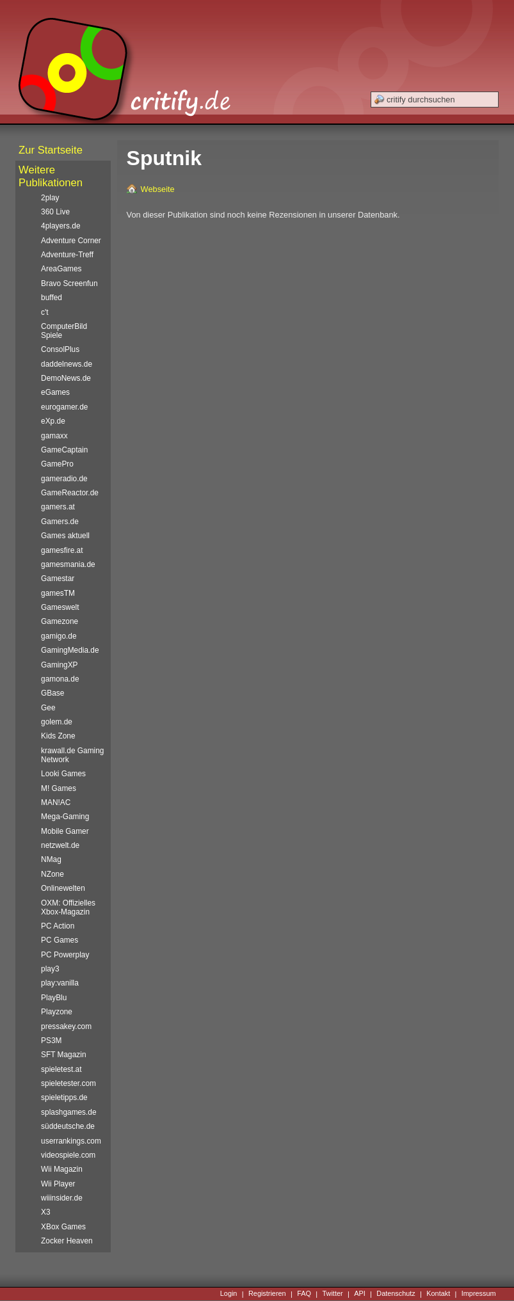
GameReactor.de (70, 492)
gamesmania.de (68, 564)
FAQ (304, 1294)
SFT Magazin (63, 1054)
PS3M (51, 1040)
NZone (52, 874)
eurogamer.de (64, 407)
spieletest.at (61, 1069)
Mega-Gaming (65, 816)
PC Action (57, 926)
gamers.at (58, 506)
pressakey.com (66, 1026)
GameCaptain (64, 449)
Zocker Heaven (67, 1240)
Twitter (333, 1294)
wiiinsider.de (62, 1197)
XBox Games (63, 1226)
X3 (46, 1212)
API (359, 1294)
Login (228, 1294)
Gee (48, 707)
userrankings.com (71, 1141)
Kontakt (438, 1294)
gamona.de (60, 678)
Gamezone (59, 621)
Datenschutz (395, 1294)
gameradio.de (64, 478)
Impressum (479, 1294)
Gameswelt (60, 607)
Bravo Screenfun (69, 283)
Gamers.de (60, 521)
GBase (52, 693)
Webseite (158, 189)
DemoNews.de (66, 378)
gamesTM (58, 593)
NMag (51, 859)
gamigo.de (58, 636)
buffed (51, 297)
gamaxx (54, 435)
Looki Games (63, 773)
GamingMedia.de (70, 650)
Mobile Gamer (65, 831)
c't (45, 312)
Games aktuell (65, 535)
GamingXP (59, 664)
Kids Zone (58, 735)
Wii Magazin (62, 1169)
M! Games (58, 788)
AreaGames (61, 268)
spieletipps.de (64, 1097)
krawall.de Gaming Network (72, 755)
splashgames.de (68, 1112)
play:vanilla (60, 982)
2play (50, 197)
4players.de (60, 225)
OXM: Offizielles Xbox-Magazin (68, 907)
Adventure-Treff (67, 254)
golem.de (56, 721)
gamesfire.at (62, 550)
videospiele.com (68, 1155)
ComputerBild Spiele (64, 331)
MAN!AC (55, 802)
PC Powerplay (65, 954)
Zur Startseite (51, 150)
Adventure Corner (71, 240)
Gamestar (57, 578)
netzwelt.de (60, 845)
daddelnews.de (66, 364)
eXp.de (53, 421)
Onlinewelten (63, 888)
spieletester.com (68, 1083)
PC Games (59, 940)
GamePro (57, 463)
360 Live (55, 211)
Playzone (56, 1011)
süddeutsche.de (68, 1126)
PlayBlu (54, 997)
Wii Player (58, 1183)
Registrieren (267, 1294)
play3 (50, 968)
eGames (55, 392)
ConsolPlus (60, 349)
